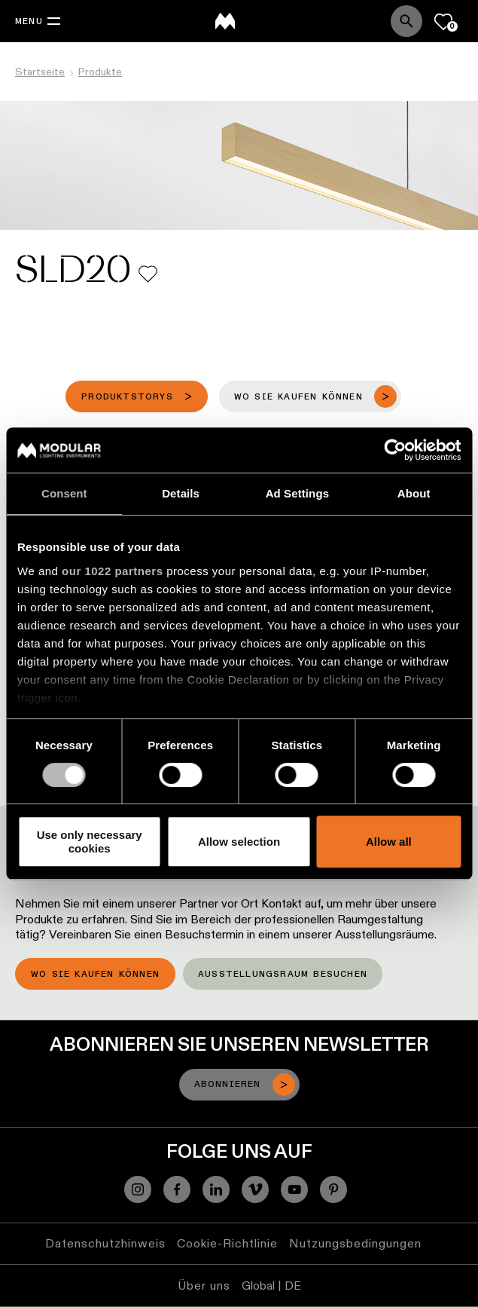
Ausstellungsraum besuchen (282, 974)
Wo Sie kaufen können (95, 974)
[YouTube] (294, 1189)
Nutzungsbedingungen (355, 1243)
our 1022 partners (112, 571)
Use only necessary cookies (89, 841)
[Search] (406, 21)
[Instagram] (138, 1189)
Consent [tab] (64, 493)
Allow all (389, 841)
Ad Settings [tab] (297, 493)
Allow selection (239, 841)
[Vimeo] (255, 1189)
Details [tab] (180, 493)
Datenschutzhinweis (105, 1243)
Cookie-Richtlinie (227, 1243)
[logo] (225, 21)
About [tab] (414, 493)
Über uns (204, 1285)
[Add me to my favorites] (148, 274)
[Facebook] (177, 1189)
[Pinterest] (333, 1189)
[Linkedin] (216, 1189)
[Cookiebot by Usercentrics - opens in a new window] (395, 450)
